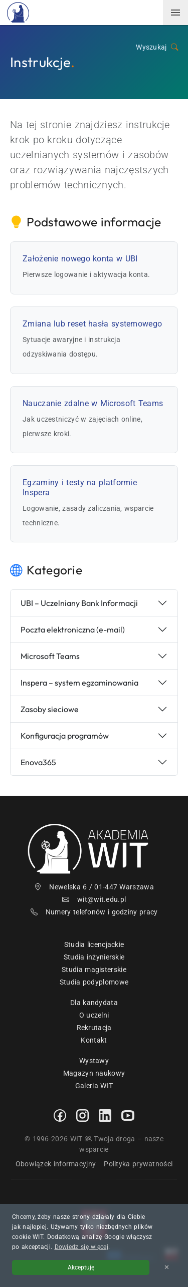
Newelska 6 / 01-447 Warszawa (94, 887)
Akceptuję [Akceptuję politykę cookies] (81, 1267)
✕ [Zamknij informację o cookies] (166, 1267)
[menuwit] (175, 12)
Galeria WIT (94, 1086)
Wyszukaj (157, 47)
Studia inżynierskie (94, 957)
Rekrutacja (94, 1028)
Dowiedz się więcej (81, 1246)
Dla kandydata (94, 1003)
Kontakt (94, 1040)
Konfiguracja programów (65, 736)
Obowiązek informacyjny (56, 1164)
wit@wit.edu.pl (94, 899)
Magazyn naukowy (94, 1073)
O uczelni (94, 1015)
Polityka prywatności (138, 1164)
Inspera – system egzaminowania (79, 683)
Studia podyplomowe (94, 982)
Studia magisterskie (94, 970)
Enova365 (38, 762)
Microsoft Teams (50, 656)
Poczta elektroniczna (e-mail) (73, 629)
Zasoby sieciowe (50, 709)
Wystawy (94, 1061)
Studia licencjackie (94, 944)
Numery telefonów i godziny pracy (94, 912)
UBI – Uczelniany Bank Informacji (79, 603)
